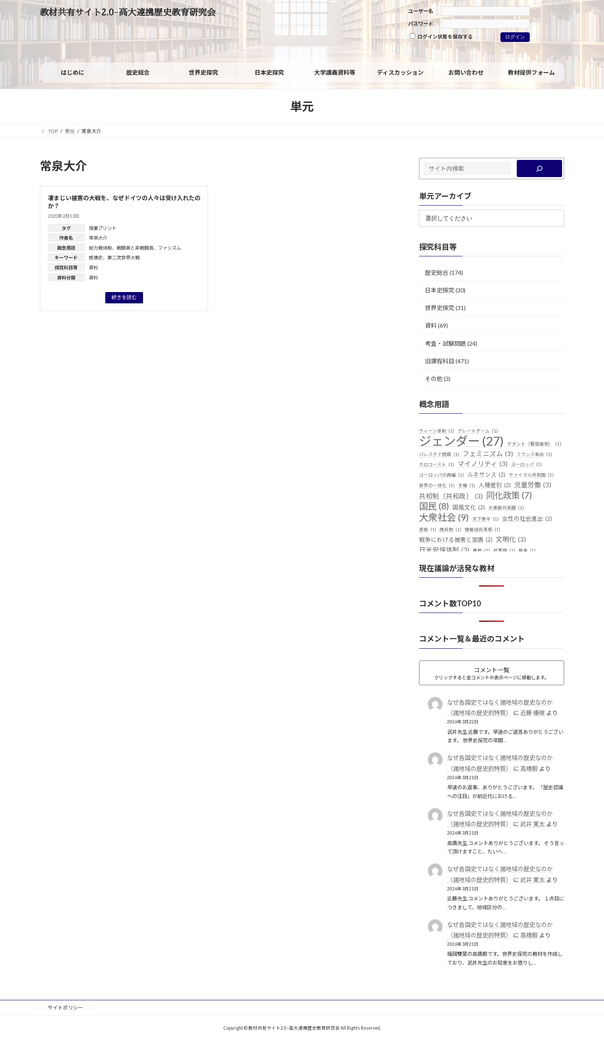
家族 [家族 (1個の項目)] (427, 529)
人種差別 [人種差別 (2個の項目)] (495, 485)
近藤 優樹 (532, 712)
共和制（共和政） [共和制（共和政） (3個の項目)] (451, 496)
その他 (434, 378)
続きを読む (124, 297)
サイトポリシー (65, 1007)
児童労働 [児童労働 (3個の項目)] (532, 485)
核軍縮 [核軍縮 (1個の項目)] (504, 550)
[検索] (539, 168)
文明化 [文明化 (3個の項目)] (511, 540)
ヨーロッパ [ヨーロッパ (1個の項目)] (526, 464)
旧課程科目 (439, 361)
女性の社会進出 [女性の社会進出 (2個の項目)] (527, 519)
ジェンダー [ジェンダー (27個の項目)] (461, 441)
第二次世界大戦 (123, 257)
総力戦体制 (100, 247)
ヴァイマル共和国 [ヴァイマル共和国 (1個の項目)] (531, 475)
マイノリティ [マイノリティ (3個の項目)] (483, 464)
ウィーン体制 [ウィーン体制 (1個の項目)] (436, 431)
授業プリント (103, 228)
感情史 (96, 257)
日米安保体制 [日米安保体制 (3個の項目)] (444, 550)
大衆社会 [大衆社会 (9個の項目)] (444, 517)
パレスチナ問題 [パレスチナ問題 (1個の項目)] (439, 454)
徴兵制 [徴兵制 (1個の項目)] (450, 529)
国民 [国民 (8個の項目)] (434, 506)
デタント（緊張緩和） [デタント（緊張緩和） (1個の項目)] (534, 444)
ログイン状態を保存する (441, 36)
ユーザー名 (420, 11)
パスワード (420, 24)
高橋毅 (529, 768)
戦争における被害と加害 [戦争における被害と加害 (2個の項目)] (455, 540)
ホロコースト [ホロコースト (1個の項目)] (436, 464)
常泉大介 (98, 237)
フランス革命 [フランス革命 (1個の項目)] (534, 454)
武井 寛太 (532, 823)
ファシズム (169, 247)
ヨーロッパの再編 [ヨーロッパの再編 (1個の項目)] (441, 475)
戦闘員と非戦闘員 (135, 247)
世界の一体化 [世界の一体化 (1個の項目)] (437, 485)
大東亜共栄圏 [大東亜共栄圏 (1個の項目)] (506, 508)
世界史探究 (439, 307)
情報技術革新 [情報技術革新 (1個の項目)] (482, 529)
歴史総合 (436, 272)
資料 (93, 267)
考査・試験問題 (445, 343)
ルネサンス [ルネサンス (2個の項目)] (486, 475)
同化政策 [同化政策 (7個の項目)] (509, 495)
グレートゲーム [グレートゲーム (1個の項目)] (478, 431)
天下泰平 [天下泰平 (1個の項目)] (485, 519)
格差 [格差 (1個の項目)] (527, 550)
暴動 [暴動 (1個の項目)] (481, 550)
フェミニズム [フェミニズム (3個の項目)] (488, 454)
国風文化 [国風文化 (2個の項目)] (469, 508)
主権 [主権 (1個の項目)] (466, 485)
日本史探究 (439, 290)
